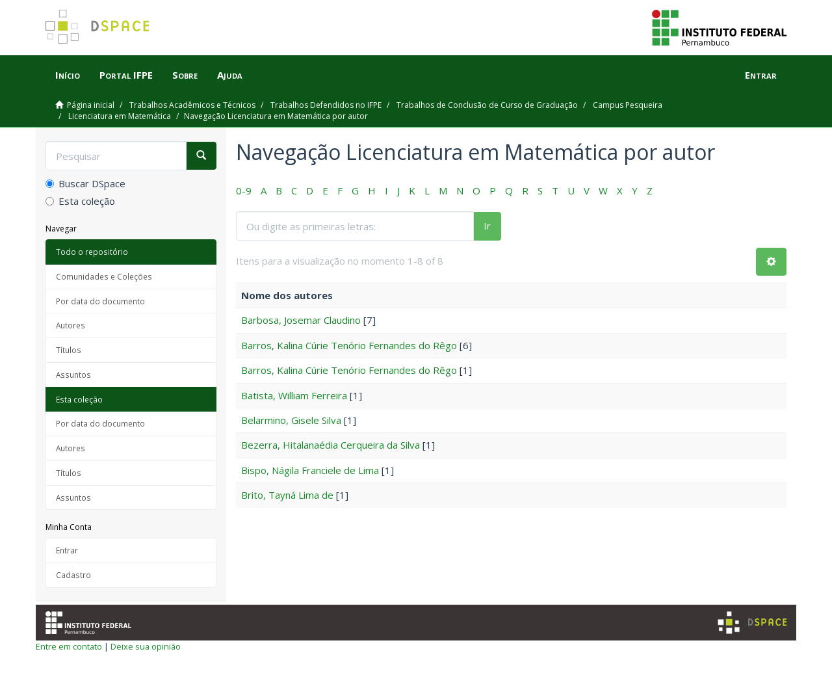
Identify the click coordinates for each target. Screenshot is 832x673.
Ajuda (229, 74)
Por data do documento (100, 301)
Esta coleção (80, 200)
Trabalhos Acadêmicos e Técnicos (192, 105)
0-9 (244, 190)
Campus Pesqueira (627, 105)
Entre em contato (69, 646)
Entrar (67, 550)
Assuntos (73, 374)
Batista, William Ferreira (294, 395)
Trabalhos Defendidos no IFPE (326, 105)
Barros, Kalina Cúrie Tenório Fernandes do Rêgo (349, 345)
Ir (487, 225)
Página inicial (90, 105)
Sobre (185, 74)
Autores (70, 325)
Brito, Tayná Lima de (287, 494)
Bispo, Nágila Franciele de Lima (310, 470)
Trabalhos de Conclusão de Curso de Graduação (487, 105)
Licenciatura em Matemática (119, 116)
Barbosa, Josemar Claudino (301, 319)
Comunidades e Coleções (104, 276)
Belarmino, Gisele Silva (291, 420)
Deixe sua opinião (145, 646)
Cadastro (73, 575)
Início (67, 74)
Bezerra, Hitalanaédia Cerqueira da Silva (330, 444)
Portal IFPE (126, 74)
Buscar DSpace (85, 183)
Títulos (68, 350)
